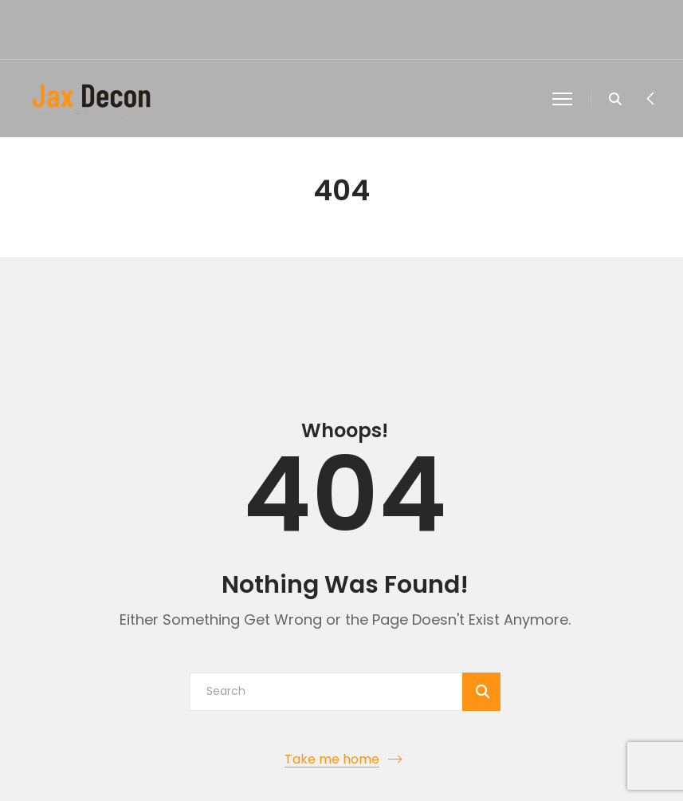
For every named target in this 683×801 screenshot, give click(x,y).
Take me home (332, 759)
